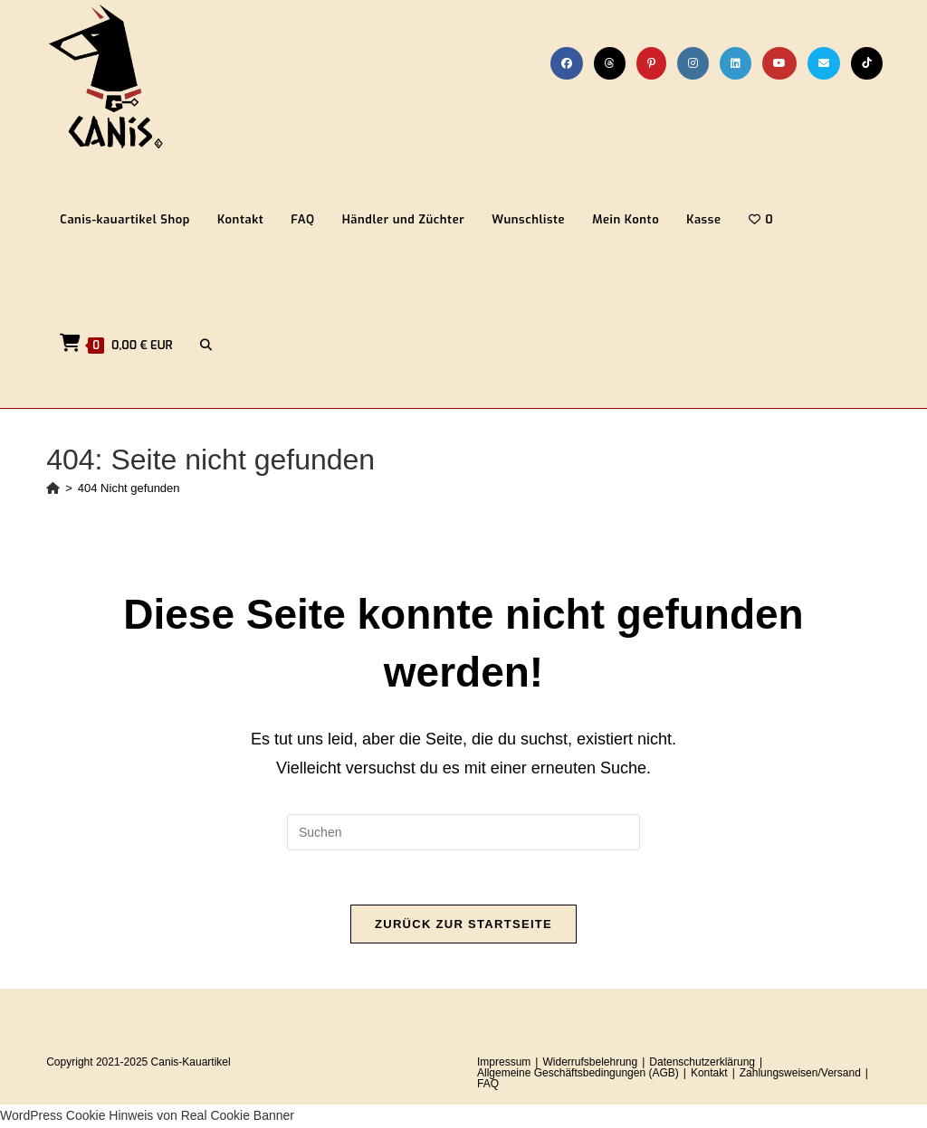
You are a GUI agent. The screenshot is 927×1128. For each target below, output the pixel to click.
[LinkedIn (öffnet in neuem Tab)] (735, 63)
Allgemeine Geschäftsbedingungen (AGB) (578, 1072)
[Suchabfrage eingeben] (463, 832)
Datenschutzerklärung (702, 1062)
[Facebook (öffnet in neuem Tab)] (566, 63)
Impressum (503, 1062)
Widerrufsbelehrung (589, 1062)
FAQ (488, 1083)
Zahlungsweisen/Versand (800, 1072)
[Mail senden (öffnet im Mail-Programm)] (824, 63)
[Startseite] (53, 488)
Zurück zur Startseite (463, 924)
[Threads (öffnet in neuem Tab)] (610, 63)
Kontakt (709, 1072)
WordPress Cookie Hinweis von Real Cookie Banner (147, 1115)
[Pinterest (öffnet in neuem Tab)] (651, 63)
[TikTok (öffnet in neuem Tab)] (867, 63)
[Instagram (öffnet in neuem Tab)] (693, 63)
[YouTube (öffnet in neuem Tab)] (779, 63)
